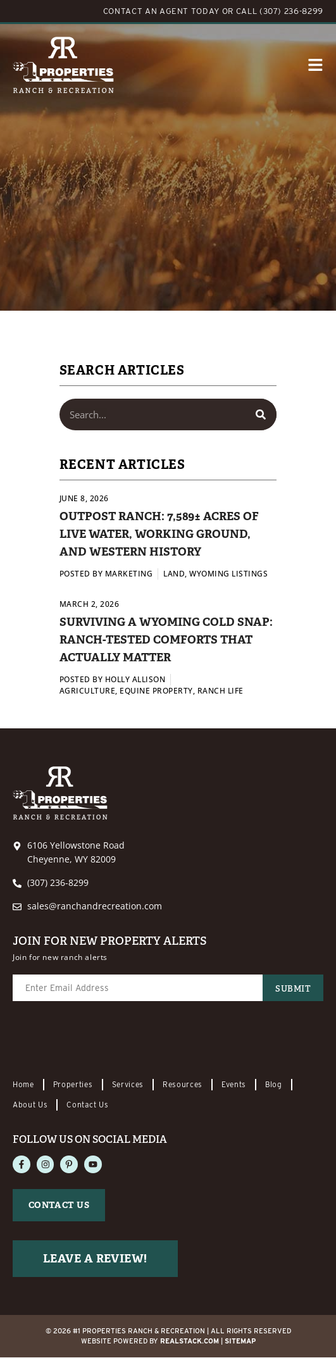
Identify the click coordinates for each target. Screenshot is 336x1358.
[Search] (261, 414)
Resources (182, 1084)
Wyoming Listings (228, 573)
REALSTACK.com (189, 1341)
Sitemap (240, 1341)
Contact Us (88, 1104)
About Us (30, 1104)
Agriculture (87, 690)
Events (234, 1084)
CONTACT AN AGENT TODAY (161, 11)
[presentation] (109, 1041)
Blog (274, 1084)
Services (128, 1084)
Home (23, 1084)
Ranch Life (220, 690)
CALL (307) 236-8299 (279, 11)
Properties (73, 1084)
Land (174, 573)
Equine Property (156, 690)
